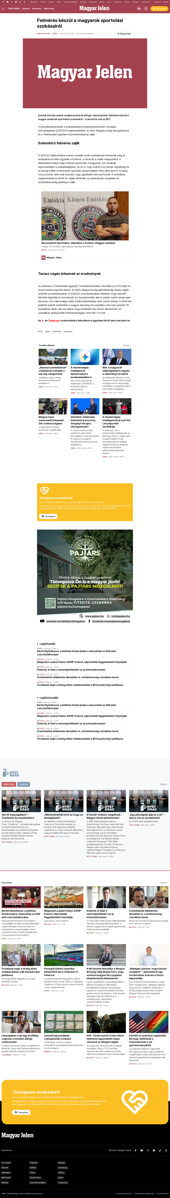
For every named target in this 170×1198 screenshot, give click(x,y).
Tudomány (118, 2)
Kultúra (101, 2)
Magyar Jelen (43, 34)
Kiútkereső (146, 2)
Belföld (43, 2)
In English (135, 2)
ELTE (40, 331)
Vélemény (34, 2)
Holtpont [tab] (23, 784)
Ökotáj (126, 2)
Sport (109, 2)
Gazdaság (93, 2)
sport (47, 331)
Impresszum (7, 1150)
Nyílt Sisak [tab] (9, 784)
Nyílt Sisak (49, 8)
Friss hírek (6, 1163)
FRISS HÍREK (14, 8)
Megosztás (124, 33)
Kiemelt (26, 8)
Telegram (54, 320)
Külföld (51, 2)
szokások (68, 331)
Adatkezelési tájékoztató (144, 1194)
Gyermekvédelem (71, 2)
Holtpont (33, 1163)
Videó (59, 2)
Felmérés (57, 331)
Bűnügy (83, 2)
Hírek (55, 34)
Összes (127, 345)
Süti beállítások (162, 1194)
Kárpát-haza (35, 1177)
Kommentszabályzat (124, 1194)
